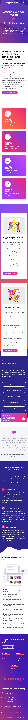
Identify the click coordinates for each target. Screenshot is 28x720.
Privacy (23, 717)
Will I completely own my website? (11, 592)
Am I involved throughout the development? (13, 616)
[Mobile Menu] (2, 3)
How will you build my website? (14, 625)
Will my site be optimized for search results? (12, 611)
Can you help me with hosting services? (13, 601)
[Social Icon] (3, 706)
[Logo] (12, 2)
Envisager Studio (8, 717)
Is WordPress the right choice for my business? (13, 621)
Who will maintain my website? (14, 629)
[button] (14, 592)
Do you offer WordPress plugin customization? (13, 606)
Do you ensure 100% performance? (10, 597)
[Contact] (24, 2)
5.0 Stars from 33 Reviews (8, 712)
